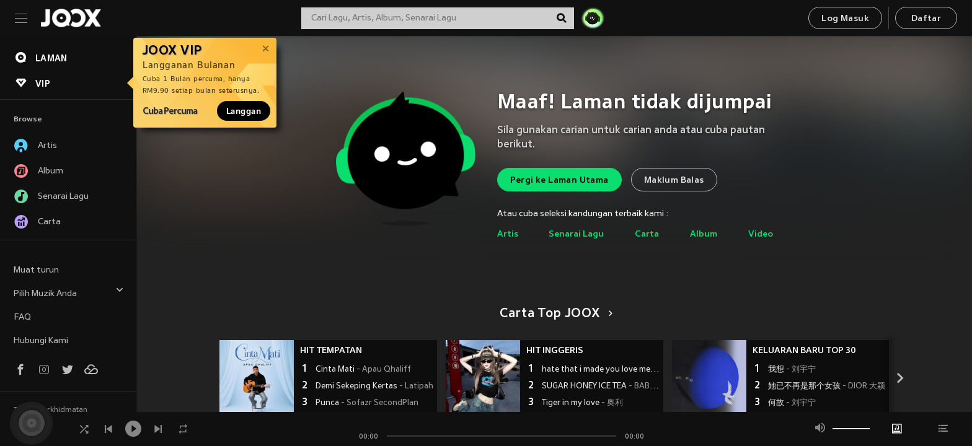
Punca (367, 403)
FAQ (22, 317)
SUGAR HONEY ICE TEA (601, 386)
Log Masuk (845, 19)
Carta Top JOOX (554, 314)
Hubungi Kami (41, 341)
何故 (792, 403)
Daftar (926, 19)
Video (760, 234)
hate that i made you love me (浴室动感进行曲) (601, 369)
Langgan (243, 111)
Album (703, 234)
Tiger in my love (582, 403)
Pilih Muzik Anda (69, 292)
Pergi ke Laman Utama (559, 180)
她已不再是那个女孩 (826, 386)
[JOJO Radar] (592, 18)
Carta (647, 234)
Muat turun (36, 270)
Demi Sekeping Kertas (374, 386)
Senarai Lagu (576, 234)
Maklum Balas (674, 180)
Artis (507, 234)
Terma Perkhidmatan (50, 410)
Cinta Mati (363, 369)
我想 (792, 369)
